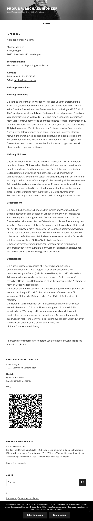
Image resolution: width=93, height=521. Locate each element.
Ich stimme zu (35, 515)
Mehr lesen (59, 515)
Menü (46, 24)
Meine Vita (11, 463)
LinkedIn (22, 463)
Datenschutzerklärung (28, 498)
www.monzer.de (16, 377)
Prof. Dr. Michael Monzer (32, 8)
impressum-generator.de (37, 340)
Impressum (11, 498)
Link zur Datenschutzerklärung (23, 326)
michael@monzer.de (25, 80)
